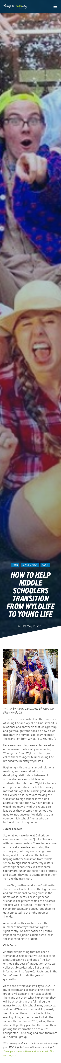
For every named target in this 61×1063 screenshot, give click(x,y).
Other (45, 564)
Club (15, 564)
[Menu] (55, 6)
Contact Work (29, 564)
